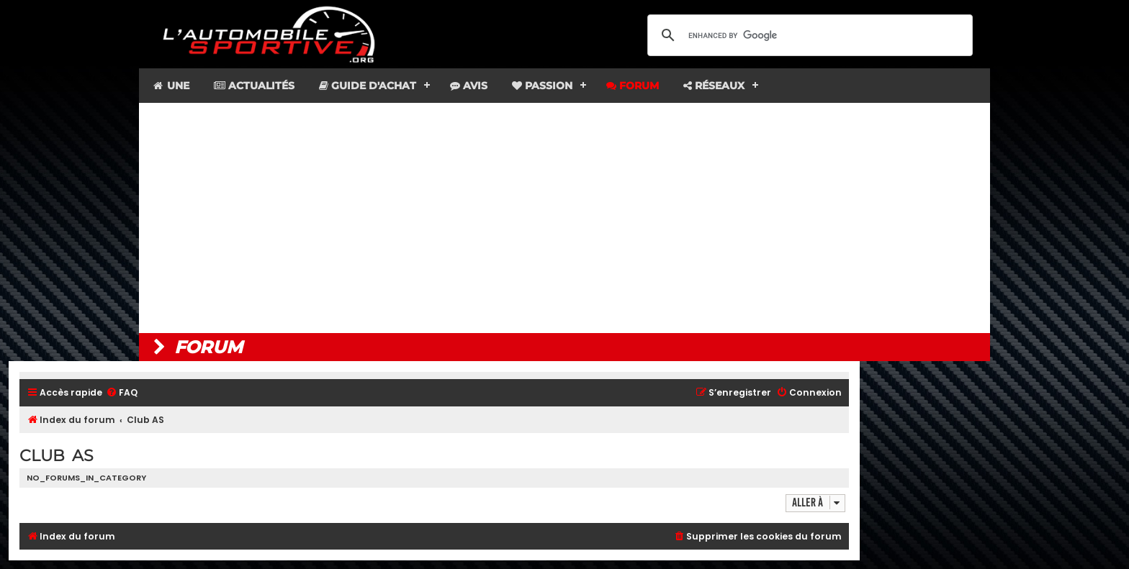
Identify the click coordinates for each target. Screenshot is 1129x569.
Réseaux (714, 85)
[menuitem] (122, 393)
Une (170, 85)
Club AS (56, 455)
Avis (468, 85)
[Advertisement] (564, 218)
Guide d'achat (367, 85)
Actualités (254, 85)
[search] (807, 35)
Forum (632, 85)
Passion (542, 85)
